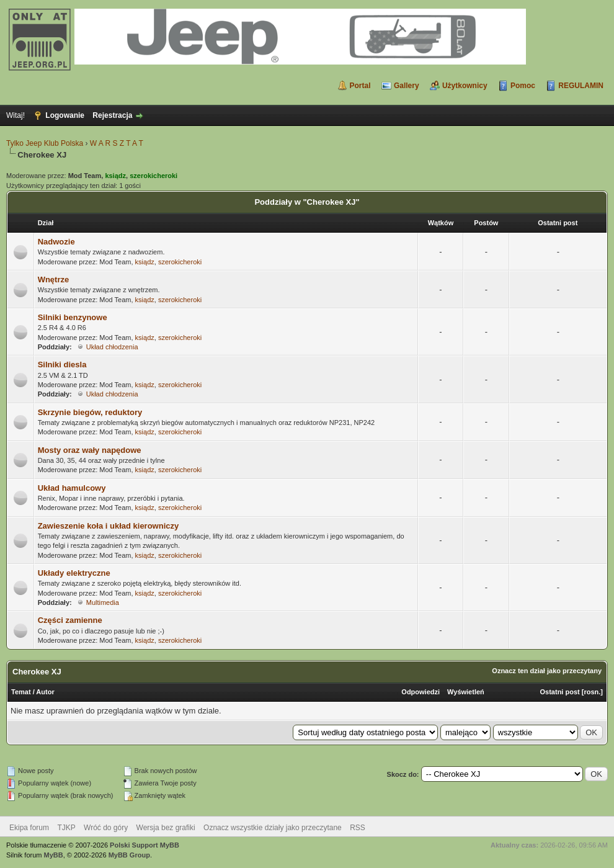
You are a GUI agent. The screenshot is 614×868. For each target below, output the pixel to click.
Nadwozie (56, 241)
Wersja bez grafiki (165, 827)
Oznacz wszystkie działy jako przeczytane (272, 827)
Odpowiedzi (420, 692)
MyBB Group (129, 855)
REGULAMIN (580, 85)
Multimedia (102, 602)
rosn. (592, 692)
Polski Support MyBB (144, 845)
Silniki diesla (62, 364)
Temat (21, 692)
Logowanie (64, 115)
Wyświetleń (465, 692)
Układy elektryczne (74, 573)
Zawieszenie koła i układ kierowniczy (108, 525)
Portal (360, 85)
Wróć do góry (106, 827)
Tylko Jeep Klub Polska (44, 143)
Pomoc (522, 85)
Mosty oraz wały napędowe (89, 450)
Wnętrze (53, 279)
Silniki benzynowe (72, 317)
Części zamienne (70, 620)
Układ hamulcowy (72, 488)
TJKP (66, 827)
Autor (45, 692)
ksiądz (144, 262)
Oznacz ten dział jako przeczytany (547, 670)
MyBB (53, 855)
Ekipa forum (29, 827)
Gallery (406, 85)
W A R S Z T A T (116, 143)
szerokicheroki (180, 262)
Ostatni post (560, 692)
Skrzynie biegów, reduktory (90, 412)
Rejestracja (112, 115)
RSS (357, 827)
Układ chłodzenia (112, 347)
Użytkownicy (464, 85)
